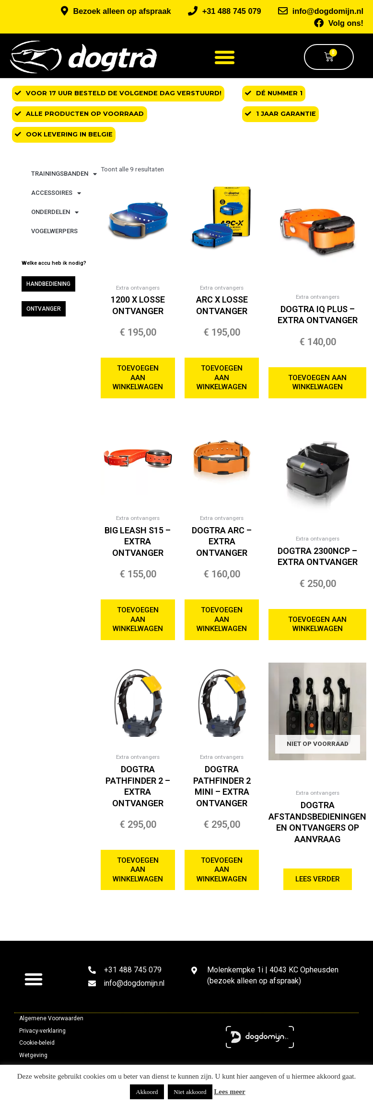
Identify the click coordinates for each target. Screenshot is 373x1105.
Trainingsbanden (64, 172)
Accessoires (56, 191)
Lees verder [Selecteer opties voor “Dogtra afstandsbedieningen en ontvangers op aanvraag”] (323, 883)
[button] (225, 55)
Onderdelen (55, 210)
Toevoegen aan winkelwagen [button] (139, 376)
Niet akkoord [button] (190, 1091)
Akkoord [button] (147, 1091)
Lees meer (229, 1091)
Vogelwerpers (54, 229)
